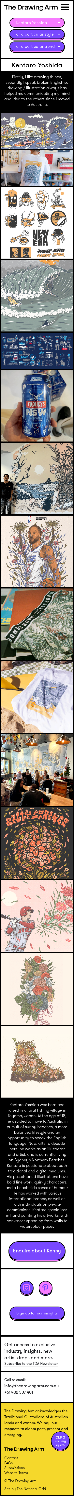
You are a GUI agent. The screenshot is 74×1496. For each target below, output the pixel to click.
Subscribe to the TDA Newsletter (31, 1363)
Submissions (14, 1467)
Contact (11, 1458)
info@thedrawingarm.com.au (31, 1386)
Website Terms (16, 1472)
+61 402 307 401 (18, 1392)
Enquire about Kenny (37, 1250)
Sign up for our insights (37, 1313)
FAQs (8, 1462)
